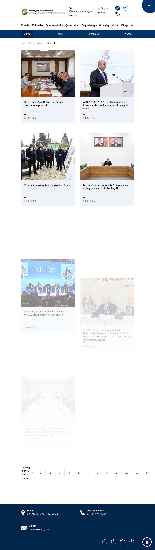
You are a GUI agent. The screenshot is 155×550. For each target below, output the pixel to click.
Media (115, 25)
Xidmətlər (37, 25)
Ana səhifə (26, 43)
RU (117, 13)
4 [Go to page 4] (69, 472)
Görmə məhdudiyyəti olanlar (81, 12)
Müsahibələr (94, 34)
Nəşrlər (128, 34)
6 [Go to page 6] (88, 472)
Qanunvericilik (54, 25)
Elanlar (59, 34)
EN (125, 8)
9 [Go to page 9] (116, 472)
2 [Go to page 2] (50, 472)
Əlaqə (124, 25)
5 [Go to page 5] (78, 472)
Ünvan (30, 510)
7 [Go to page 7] (97, 472)
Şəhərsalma (72, 25)
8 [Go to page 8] (107, 472)
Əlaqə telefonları (96, 510)
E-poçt (32, 526)
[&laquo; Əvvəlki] (33, 473)
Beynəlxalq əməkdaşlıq (95, 25)
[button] (147, 542)
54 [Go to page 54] (147, 472)
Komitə (25, 25)
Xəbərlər (27, 34)
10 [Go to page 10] (126, 472)
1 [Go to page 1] (40, 472)
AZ (117, 8)
